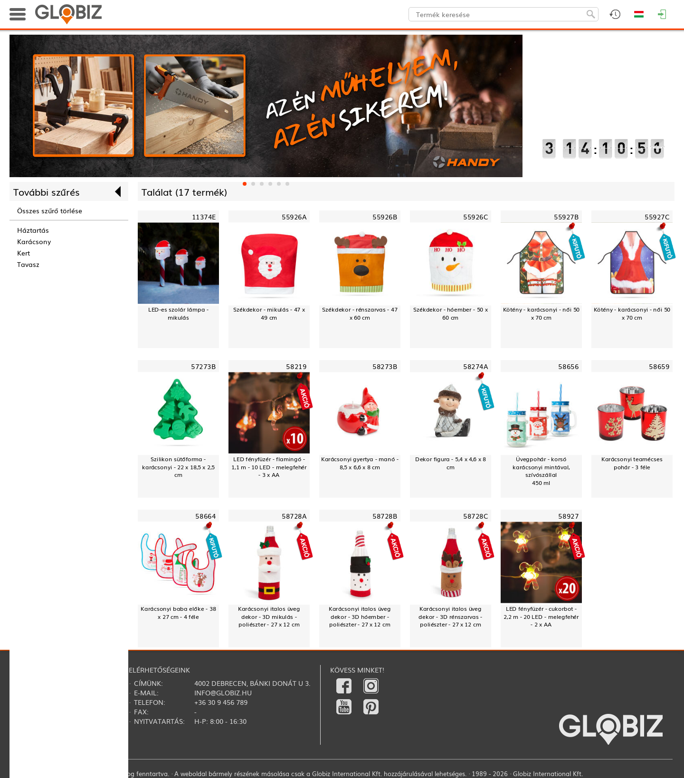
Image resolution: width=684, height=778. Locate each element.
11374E (204, 217)
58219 (296, 366)
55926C (475, 217)
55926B (384, 217)
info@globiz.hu (223, 692)
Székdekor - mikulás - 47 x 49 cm (268, 313)
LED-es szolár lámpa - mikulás (178, 313)
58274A (475, 366)
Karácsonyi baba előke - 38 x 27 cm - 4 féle (178, 612)
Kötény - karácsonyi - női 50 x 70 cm (541, 313)
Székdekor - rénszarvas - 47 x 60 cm (359, 313)
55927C (657, 217)
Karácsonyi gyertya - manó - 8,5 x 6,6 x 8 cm (360, 463)
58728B (384, 516)
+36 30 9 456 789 (220, 702)
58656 (568, 366)
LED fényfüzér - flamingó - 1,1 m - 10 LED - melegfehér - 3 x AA (268, 467)
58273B (384, 366)
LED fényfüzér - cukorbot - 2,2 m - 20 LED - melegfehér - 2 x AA (541, 616)
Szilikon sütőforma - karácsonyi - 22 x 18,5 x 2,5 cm (178, 467)
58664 (205, 516)
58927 (568, 516)
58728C (475, 516)
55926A (294, 217)
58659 (659, 366)
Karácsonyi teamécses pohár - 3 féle (632, 463)
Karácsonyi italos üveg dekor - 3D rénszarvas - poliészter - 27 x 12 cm (450, 616)
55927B (566, 217)
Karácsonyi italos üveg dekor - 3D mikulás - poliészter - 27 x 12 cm (269, 616)
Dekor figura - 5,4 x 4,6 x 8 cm (450, 463)
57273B (203, 366)
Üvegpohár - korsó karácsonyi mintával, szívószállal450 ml (541, 471)
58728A (294, 516)
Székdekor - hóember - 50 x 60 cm (450, 313)
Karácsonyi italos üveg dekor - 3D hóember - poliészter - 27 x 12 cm (360, 616)
